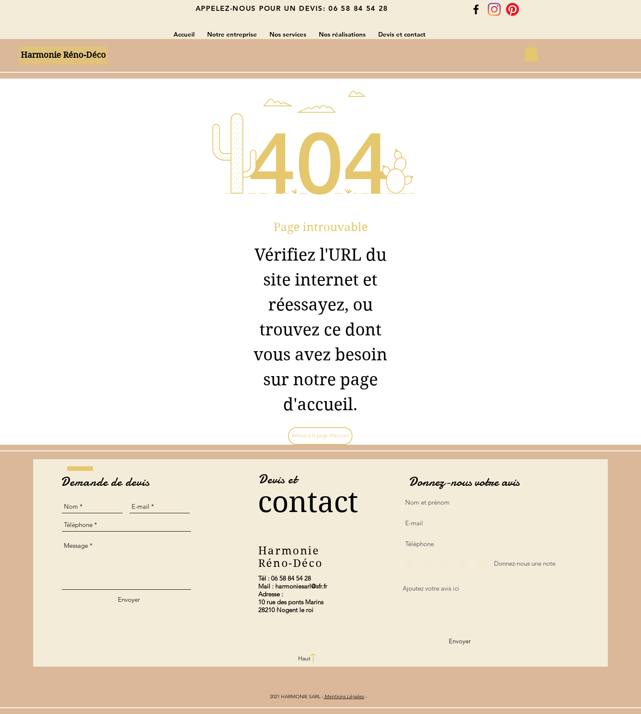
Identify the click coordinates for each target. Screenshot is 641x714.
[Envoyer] (129, 599)
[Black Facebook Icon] (476, 9)
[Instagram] (494, 9)
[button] (531, 53)
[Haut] (304, 658)
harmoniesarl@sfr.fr (301, 586)
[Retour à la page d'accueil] (320, 436)
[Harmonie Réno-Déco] (63, 55)
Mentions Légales (343, 696)
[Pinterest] (512, 9)
